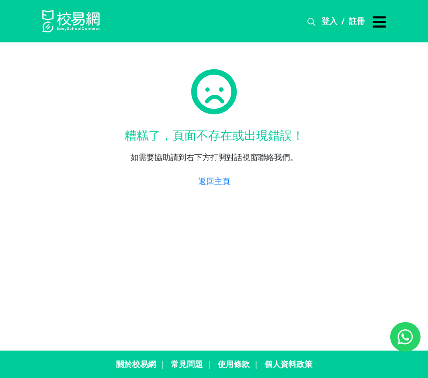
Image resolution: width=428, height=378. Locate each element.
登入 (329, 20)
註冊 (357, 20)
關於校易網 (136, 364)
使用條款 (234, 364)
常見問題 (187, 364)
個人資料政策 (288, 364)
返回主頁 (214, 181)
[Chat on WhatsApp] (405, 337)
